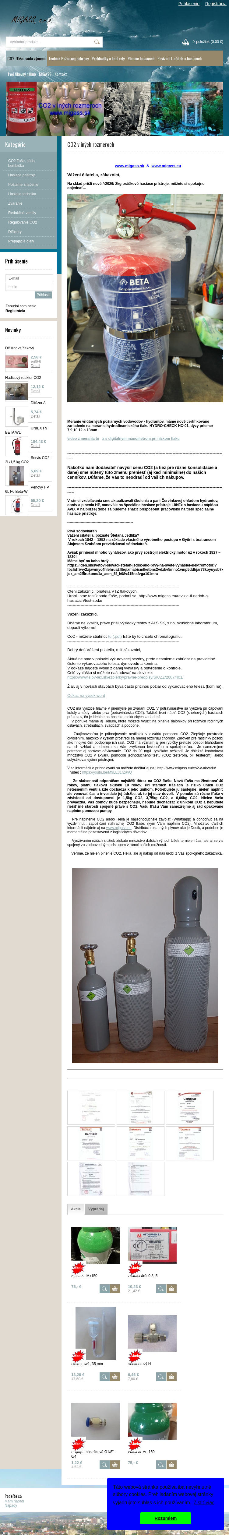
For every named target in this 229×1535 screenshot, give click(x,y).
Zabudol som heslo (20, 306)
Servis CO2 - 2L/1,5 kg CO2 (28, 460)
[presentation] (75, 1209)
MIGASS (45, 74)
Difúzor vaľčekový (19, 348)
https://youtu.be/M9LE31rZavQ (107, 772)
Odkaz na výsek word (86, 695)
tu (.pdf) (115, 636)
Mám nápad (14, 1501)
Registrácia (216, 3)
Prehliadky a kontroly (108, 58)
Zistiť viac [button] (204, 1502)
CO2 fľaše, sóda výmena (26, 58)
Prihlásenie (188, 3)
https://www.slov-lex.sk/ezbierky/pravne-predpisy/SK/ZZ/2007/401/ (125, 677)
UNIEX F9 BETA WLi (26, 430)
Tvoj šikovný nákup (21, 74)
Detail (35, 366)
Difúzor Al (38, 403)
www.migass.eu (119, 828)
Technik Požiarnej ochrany (68, 58)
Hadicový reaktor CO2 (23, 378)
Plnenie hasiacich (141, 58)
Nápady (11, 1505)
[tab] (75, 1209)
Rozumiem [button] (166, 1518)
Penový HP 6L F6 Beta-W (27, 489)
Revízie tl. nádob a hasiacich (179, 58)
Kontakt (61, 74)
